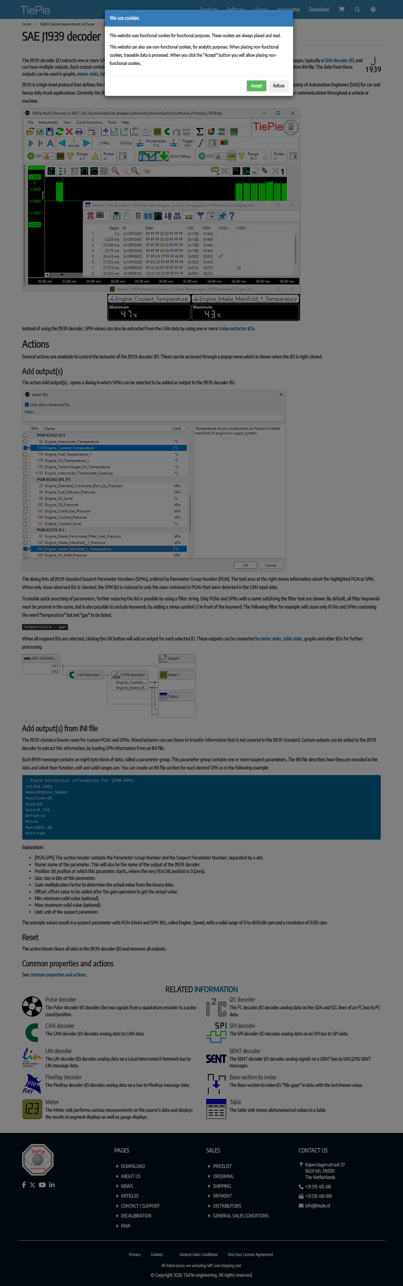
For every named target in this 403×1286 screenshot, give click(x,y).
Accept (256, 85)
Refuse (278, 85)
